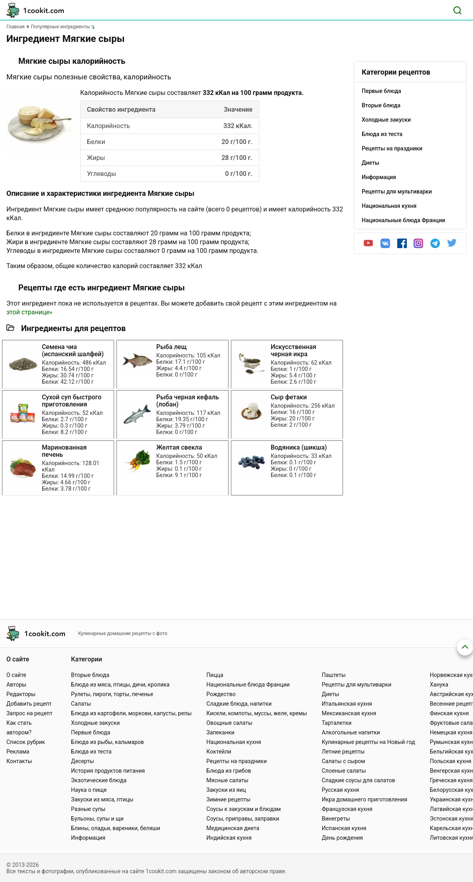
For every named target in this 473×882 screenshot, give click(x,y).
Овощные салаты (229, 723)
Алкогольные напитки (351, 732)
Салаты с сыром (343, 761)
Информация (88, 838)
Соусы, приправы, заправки (243, 818)
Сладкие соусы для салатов (358, 780)
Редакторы (20, 694)
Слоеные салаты (344, 771)
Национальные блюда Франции (248, 684)
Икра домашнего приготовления (364, 799)
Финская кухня (449, 713)
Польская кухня (450, 761)
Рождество (221, 694)
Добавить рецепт (29, 703)
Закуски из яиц (226, 790)
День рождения (342, 838)
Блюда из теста (91, 751)
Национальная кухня (234, 742)
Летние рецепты (343, 751)
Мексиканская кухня (349, 713)
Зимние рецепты (229, 799)
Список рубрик (25, 742)
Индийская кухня (229, 838)
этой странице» (29, 312)
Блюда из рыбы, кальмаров (107, 742)
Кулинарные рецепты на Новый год (368, 742)
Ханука (439, 684)
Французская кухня (347, 809)
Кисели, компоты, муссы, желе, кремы (257, 713)
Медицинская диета (233, 828)
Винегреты (336, 818)
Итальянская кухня (347, 703)
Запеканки (221, 732)
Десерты (82, 761)
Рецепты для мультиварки (357, 684)
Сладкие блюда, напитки (239, 703)
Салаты (81, 703)
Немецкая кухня (451, 732)
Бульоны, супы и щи (97, 818)
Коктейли (219, 751)
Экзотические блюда (98, 780)
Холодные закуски (95, 723)
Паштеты (334, 675)
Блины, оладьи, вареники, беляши (115, 828)
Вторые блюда (90, 675)
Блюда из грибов (229, 771)
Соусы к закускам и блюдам (244, 809)
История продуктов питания (108, 771)
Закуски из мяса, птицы (102, 799)
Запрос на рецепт (29, 713)
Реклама (17, 751)
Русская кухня (340, 790)
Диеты (330, 694)
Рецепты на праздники (237, 761)
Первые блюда (90, 732)
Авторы (16, 684)
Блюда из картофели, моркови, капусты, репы (131, 713)
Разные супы (88, 809)
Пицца (215, 675)
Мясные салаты (227, 780)
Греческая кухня (451, 780)
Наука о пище (89, 790)
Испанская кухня (344, 828)
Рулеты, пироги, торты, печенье (112, 694)
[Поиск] (457, 10)
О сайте (16, 675)
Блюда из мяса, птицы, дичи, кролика (120, 684)
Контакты (19, 761)
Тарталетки (337, 723)
